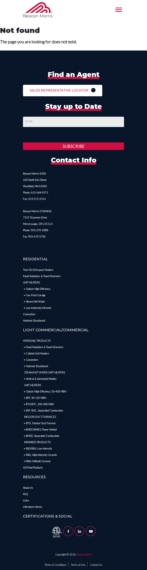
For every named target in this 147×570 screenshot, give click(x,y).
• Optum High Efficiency (36, 288)
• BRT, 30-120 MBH (34, 397)
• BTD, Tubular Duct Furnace (39, 423)
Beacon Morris (84, 554)
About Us (28, 487)
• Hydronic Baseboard (35, 366)
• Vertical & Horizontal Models (39, 378)
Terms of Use (78, 564)
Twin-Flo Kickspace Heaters (38, 269)
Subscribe (73, 146)
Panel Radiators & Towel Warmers (42, 276)
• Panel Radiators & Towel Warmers (43, 347)
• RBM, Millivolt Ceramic (37, 461)
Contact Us (96, 564)
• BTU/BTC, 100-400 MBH (38, 404)
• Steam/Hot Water (34, 301)
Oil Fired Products (33, 467)
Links (26, 500)
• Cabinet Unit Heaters (36, 353)
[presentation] (53, 134)
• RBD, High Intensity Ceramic (40, 454)
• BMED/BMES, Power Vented (40, 429)
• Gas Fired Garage (34, 295)
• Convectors (30, 359)
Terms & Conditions (55, 564)
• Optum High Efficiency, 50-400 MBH (44, 391)
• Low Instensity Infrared (37, 307)
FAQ (25, 494)
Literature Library (32, 506)
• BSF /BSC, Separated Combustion (43, 410)
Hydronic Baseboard (34, 320)
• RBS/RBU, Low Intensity (37, 448)
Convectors (29, 314)
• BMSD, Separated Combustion (41, 435)
